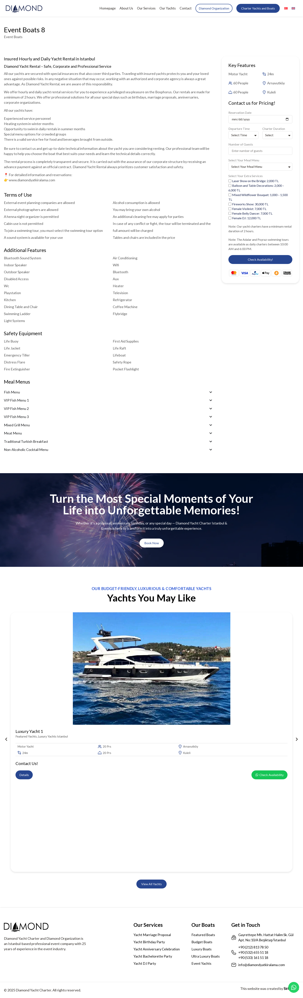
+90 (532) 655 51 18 (253, 952)
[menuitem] (286, 8)
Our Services (146, 8)
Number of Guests (240, 144)
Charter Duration (273, 128)
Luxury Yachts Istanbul (53, 736)
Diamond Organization (214, 8)
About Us (126, 8)
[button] (6, 739)
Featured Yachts (26, 736)
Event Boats (13, 37)
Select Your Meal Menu (243, 160)
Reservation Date (239, 112)
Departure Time (239, 128)
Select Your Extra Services (245, 176)
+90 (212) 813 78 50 (253, 947)
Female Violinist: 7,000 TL (249, 209)
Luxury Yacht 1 (29, 731)
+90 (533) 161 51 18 (253, 957)
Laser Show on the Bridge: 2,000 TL (255, 181)
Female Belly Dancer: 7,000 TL (252, 213)
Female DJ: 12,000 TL (246, 218)
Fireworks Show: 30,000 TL (250, 204)
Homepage (108, 8)
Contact (186, 8)
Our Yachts (167, 8)
